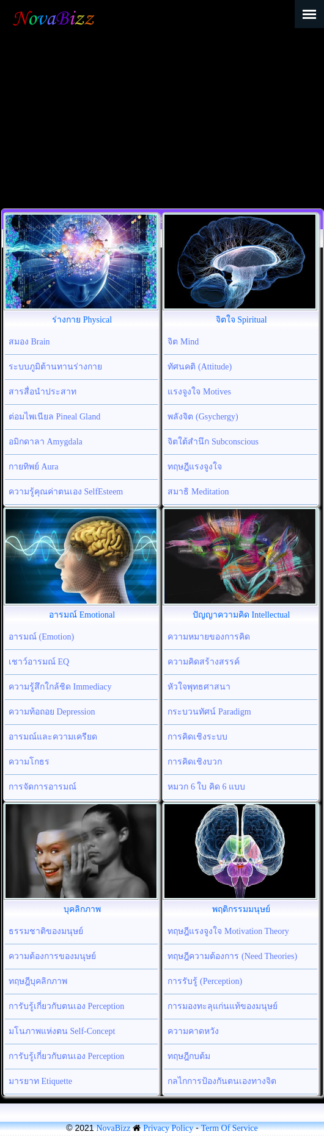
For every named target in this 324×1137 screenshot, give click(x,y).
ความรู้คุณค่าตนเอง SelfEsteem (66, 491)
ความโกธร (29, 761)
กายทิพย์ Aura (34, 466)
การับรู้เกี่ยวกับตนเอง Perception (66, 1006)
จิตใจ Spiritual (241, 319)
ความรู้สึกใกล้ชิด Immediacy (60, 686)
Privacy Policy (168, 1128)
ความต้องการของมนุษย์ (52, 956)
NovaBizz (113, 1128)
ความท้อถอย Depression (52, 711)
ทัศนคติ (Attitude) (200, 366)
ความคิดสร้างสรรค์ (204, 661)
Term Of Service (229, 1128)
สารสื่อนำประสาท (42, 391)
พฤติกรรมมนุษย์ (241, 909)
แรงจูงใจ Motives (199, 391)
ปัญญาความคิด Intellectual (241, 614)
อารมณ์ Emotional (82, 614)
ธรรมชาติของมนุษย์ (46, 931)
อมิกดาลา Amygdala (46, 441)
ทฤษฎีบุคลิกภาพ (38, 981)
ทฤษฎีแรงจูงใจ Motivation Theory (228, 931)
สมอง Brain (29, 341)
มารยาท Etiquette (40, 1081)
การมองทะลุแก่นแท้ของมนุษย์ (223, 1006)
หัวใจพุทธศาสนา (199, 686)
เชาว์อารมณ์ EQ (39, 661)
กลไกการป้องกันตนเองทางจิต (222, 1081)
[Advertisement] (162, 117)
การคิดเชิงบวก (195, 761)
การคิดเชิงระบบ (197, 736)
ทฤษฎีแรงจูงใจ (195, 466)
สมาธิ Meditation (198, 491)
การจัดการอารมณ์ (42, 786)
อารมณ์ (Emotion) (41, 636)
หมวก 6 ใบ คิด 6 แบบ (206, 786)
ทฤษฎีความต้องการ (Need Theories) (232, 956)
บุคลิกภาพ (82, 909)
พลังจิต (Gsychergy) (203, 416)
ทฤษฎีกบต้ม (189, 1056)
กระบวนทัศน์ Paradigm (209, 711)
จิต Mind (183, 341)
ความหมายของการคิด (209, 636)
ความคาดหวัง (193, 1031)
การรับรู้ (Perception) (205, 981)
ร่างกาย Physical (82, 319)
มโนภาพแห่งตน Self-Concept (62, 1031)
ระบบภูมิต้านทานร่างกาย (55, 366)
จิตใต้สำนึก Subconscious (213, 441)
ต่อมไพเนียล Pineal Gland (54, 416)
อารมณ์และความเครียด (53, 736)
